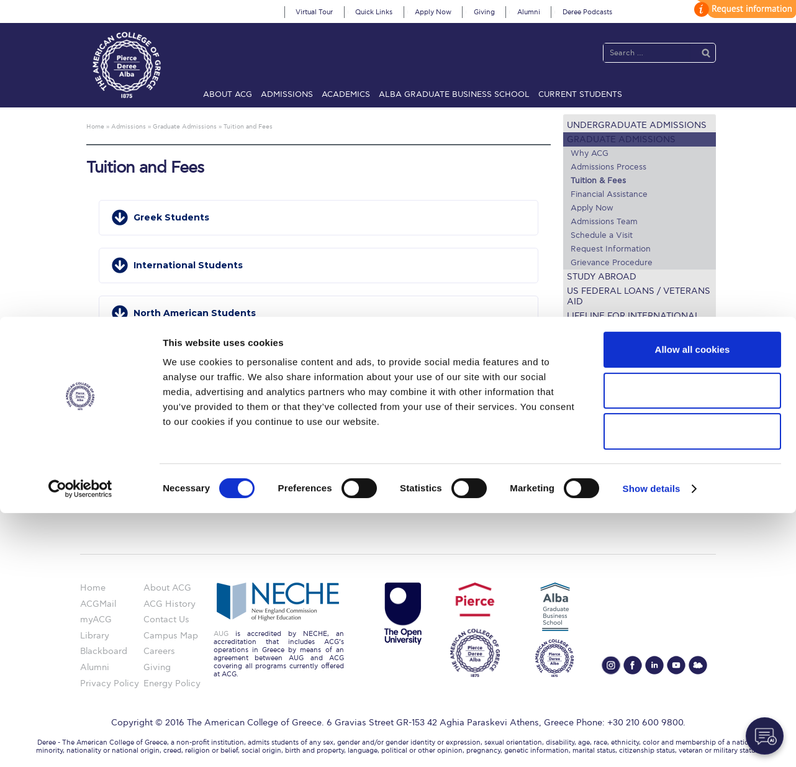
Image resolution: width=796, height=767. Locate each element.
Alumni (528, 12)
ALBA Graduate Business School (454, 94)
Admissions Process (608, 167)
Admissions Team (604, 222)
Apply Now (433, 12)
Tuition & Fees (598, 181)
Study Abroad (601, 276)
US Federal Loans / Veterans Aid (638, 296)
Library (577, 433)
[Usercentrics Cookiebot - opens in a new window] (80, 742)
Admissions (287, 94)
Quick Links (373, 12)
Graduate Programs (603, 403)
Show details (652, 742)
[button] (318, 218)
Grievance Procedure (612, 263)
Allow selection (692, 644)
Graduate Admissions (621, 139)
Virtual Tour (314, 12)
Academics (346, 94)
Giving (484, 12)
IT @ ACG (583, 448)
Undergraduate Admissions (637, 125)
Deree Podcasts (587, 12)
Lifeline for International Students (633, 321)
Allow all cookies (692, 603)
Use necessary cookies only (692, 685)
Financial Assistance (609, 194)
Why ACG (589, 153)
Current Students (580, 94)
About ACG (227, 94)
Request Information (611, 249)
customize (743, 9)
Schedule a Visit (602, 235)
